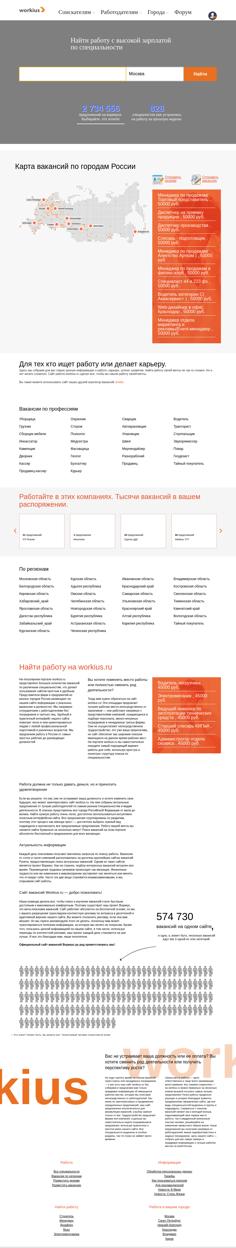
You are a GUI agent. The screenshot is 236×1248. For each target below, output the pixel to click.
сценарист (179, 970)
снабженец (37, 996)
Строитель (67, 1202)
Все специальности (67, 1158)
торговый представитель (42, 1009)
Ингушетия (107, 237)
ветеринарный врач (164, 957)
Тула (47, 215)
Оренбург (61, 225)
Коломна (51, 212)
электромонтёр (189, 983)
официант (200, 970)
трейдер (159, 970)
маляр (72, 970)
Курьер (75, 464)
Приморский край (133, 234)
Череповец (48, 202)
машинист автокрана (189, 957)
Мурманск (52, 193)
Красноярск (97, 225)
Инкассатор (27, 438)
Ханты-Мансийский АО (60, 219)
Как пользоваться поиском (169, 1167)
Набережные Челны (60, 224)
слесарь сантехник (103, 957)
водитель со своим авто (67, 957)
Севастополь (34, 233)
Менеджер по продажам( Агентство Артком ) (183, 253)
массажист (118, 970)
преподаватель (103, 996)
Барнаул (88, 239)
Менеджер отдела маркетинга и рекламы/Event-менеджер (184, 324)
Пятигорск (34, 229)
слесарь (26, 996)
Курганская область (83, 224)
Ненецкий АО (69, 199)
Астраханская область (86, 611)
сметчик (194, 970)
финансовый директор (52, 996)
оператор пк (118, 983)
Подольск (47, 211)
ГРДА (102, 1243)
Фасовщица (78, 445)
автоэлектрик (169, 983)
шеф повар (184, 983)
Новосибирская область (83, 229)
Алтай (89, 235)
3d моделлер (169, 957)
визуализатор (149, 996)
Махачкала (55, 229)
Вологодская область (52, 198)
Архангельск (56, 201)
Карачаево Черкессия (43, 224)
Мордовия (56, 214)
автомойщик (82, 983)
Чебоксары (61, 211)
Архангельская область (57, 201)
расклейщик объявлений (108, 957)
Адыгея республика (84, 578)
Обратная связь (205, 1243)
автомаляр (97, 970)
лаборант (67, 996)
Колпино (46, 201)
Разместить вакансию (66, 1171)
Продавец (128, 458)
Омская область (81, 585)
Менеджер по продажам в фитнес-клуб (184, 270)
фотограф (144, 983)
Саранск (56, 215)
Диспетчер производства (183, 225)
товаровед (169, 996)
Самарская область (135, 585)
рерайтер (200, 996)
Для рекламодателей (169, 1171)
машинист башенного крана (42, 957)
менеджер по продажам (37, 1009)
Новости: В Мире (169, 1176)
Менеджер (67, 1207)
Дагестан (38, 228)
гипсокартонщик (77, 970)
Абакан (91, 239)
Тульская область (48, 215)
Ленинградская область (47, 199)
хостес (108, 983)
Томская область (84, 225)
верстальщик (21, 1009)
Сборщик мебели (30, 431)
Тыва (96, 235)
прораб (149, 970)
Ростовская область (28, 219)
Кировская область (32, 585)
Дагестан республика (33, 604)
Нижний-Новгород (170, 1211)
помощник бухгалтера (42, 983)
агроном (205, 970)
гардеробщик (87, 957)
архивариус (62, 970)
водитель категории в (159, 957)
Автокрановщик (132, 425)
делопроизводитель (57, 996)
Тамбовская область (55, 214)
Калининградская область (32, 197)
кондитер (113, 983)
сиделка (26, 983)
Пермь (60, 214)
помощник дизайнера (210, 983)
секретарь (82, 996)
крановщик (82, 970)
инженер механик (77, 996)
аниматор (93, 983)
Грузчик (24, 425)
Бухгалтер (77, 458)
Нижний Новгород (64, 208)
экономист (174, 983)
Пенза (56, 216)
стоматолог (184, 996)
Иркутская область (110, 225)
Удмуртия (68, 214)
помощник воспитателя (174, 957)
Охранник (77, 418)
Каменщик (26, 445)
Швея (126, 438)
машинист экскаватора (26, 957)
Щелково (51, 206)
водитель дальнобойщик (154, 970)
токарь (87, 970)
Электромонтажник (66, 1220)
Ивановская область (135, 571)
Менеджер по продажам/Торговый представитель (183, 197)
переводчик (47, 983)
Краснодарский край (32, 228)
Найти (200, 73)
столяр (21, 983)
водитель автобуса (57, 957)
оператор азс (67, 970)
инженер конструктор (164, 996)
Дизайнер (66, 1211)
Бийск (89, 239)
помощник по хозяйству (72, 957)
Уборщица (26, 418)
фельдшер (113, 957)
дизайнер (42, 996)
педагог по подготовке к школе (97, 996)
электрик (123, 957)
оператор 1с (128, 970)
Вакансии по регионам (67, 1162)
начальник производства (26, 1009)
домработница (133, 983)
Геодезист (180, 451)
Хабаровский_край (31, 591)
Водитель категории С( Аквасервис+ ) (181, 296)
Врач (66, 1216)
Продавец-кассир (31, 464)
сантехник (123, 970)
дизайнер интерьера (21, 996)
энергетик (97, 983)
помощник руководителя (154, 983)
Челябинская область (71, 225)
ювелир (164, 983)
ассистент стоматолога (138, 996)
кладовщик (154, 957)
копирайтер (108, 996)
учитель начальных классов (128, 957)
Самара (52, 224)
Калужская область (45, 216)
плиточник (37, 970)
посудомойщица (82, 957)
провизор (128, 996)
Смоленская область (188, 585)
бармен (47, 996)
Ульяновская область (136, 591)
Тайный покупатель (187, 458)
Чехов (46, 212)
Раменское (51, 211)
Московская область (45, 211)
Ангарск (106, 234)
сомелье (93, 996)
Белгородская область (37, 215)
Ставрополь (38, 223)
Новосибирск (75, 228)
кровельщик (21, 970)
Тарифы (169, 1162)
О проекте (182, 1243)
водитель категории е (21, 957)
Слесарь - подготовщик (181, 238)
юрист (97, 957)
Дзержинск (52, 208)
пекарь (103, 983)
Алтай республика (134, 604)
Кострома (52, 202)
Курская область (38, 220)
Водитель (180, 418)
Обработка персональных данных (169, 1158)
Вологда (51, 198)
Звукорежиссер (184, 438)
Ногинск (51, 208)
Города (145, 12)
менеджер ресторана (144, 996)
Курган (82, 224)
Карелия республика (136, 611)
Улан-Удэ (110, 237)
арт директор (194, 996)
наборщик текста (47, 970)
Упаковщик (129, 431)
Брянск (34, 214)
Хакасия (87, 234)
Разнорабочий (131, 451)
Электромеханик (175, 682)
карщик (210, 970)
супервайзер (210, 996)
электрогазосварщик (200, 957)
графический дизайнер (31, 996)
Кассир (24, 458)
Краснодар (29, 222)
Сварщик (128, 418)
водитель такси (57, 983)
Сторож (76, 425)
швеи (128, 983)
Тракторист (181, 425)
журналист (159, 983)
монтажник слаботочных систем (179, 996)
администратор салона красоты (169, 970)
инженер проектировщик (174, 996)
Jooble (119, 381)
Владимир (52, 206)
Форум (169, 12)
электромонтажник (118, 957)
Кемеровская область (87, 229)
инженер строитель (189, 996)
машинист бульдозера (31, 957)
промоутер (174, 970)
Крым (20, 225)
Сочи (32, 230)
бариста (62, 983)
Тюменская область (187, 591)
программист (159, 996)
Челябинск (75, 223)
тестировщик (154, 996)
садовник (123, 983)
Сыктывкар (59, 201)
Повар (178, 445)
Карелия (48, 197)
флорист (31, 970)
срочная (179, 983)
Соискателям (72, 12)
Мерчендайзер (132, 445)
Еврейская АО (120, 233)
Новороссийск (29, 225)
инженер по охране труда (52, 970)
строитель (31, 1009)
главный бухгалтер (184, 957)
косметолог (149, 983)
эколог (57, 970)
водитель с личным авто (149, 957)
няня (52, 983)
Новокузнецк (91, 233)
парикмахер (205, 996)
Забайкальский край (111, 234)
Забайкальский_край (33, 611)
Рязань (51, 219)
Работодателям (112, 12)
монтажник (144, 970)
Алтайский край (73, 233)
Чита (110, 235)
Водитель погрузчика (179, 669)
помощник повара (133, 957)
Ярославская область (33, 598)
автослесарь (72, 983)
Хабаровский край (134, 228)
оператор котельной (93, 957)
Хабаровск (133, 225)
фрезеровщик (123, 996)
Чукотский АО (137, 184)
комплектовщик (205, 957)
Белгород (42, 223)
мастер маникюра (138, 970)
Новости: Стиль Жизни (169, 1180)
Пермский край (61, 224)
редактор (72, 996)
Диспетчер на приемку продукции (180, 214)
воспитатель (67, 983)
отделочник (138, 957)
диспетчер (87, 983)
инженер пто (205, 983)
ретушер (103, 970)
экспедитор (210, 957)
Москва (155, 74)
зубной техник (47, 957)
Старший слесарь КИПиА (183, 712)
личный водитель (93, 970)
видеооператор (194, 957)
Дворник (24, 451)
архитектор (164, 970)
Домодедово (48, 211)
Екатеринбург (74, 218)
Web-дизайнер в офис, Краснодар (181, 309)
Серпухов (47, 214)
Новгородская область (86, 598)
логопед (133, 970)
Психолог (77, 431)
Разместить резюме (66, 1167)
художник (184, 970)
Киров (59, 202)
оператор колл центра (118, 996)
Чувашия (60, 211)
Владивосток (142, 231)
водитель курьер (42, 970)
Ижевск (57, 216)
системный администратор (194, 983)
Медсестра (78, 438)
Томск (84, 224)
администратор (37, 983)
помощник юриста (62, 996)
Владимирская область (189, 571)
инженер (133, 996)
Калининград (32, 196)
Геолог (75, 451)
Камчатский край (185, 598)
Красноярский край (135, 598)
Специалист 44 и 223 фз (182, 281)
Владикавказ (51, 228)
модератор (113, 996)
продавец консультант (189, 970)
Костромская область (188, 578)
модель (200, 983)
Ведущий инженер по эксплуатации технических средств (185, 699)
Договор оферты (159, 1243)
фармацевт (26, 970)
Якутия (115, 201)
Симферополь (19, 226)
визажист (113, 970)
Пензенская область (57, 214)
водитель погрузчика (37, 957)
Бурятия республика (84, 604)
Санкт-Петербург (35, 199)
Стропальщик (183, 431)
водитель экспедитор (62, 957)
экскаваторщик (108, 970)
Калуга (43, 216)
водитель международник (77, 957)
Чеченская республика (86, 618)
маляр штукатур (77, 983)
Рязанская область (52, 214)
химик (87, 996)
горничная (144, 957)
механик (138, 983)
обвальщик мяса (179, 957)
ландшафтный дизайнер (31, 983)
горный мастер (52, 957)
